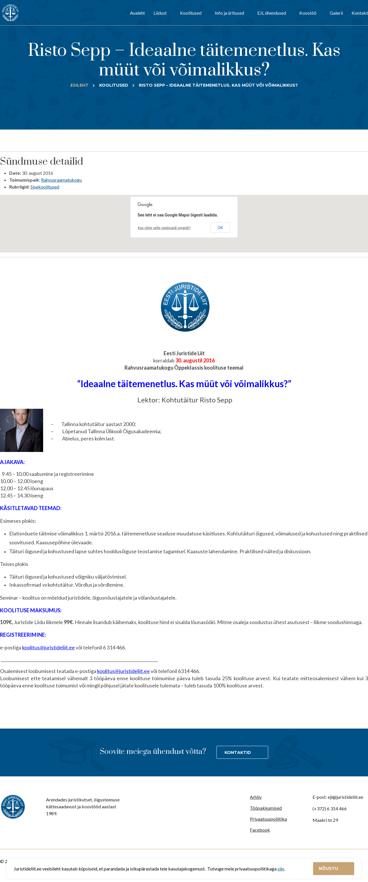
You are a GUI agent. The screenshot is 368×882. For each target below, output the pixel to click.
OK (220, 227)
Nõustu (329, 868)
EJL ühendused (271, 13)
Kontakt (360, 13)
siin (280, 868)
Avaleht (137, 13)
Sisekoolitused (44, 186)
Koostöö (308, 13)
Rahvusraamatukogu (61, 180)
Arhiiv (256, 797)
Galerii (336, 13)
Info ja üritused (229, 13)
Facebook (260, 829)
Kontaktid (238, 752)
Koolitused (191, 13)
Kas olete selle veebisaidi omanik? (164, 228)
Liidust (160, 13)
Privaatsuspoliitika (268, 819)
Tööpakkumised (266, 808)
